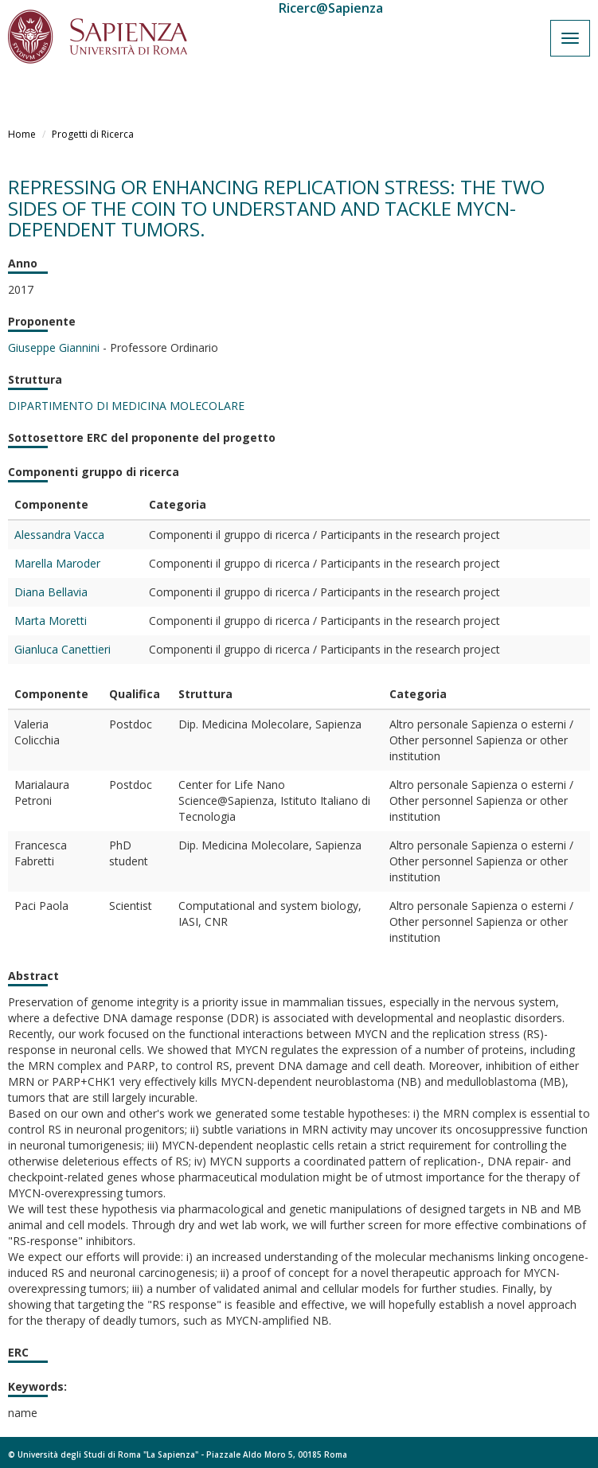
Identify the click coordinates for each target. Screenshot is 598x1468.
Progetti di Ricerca (93, 134)
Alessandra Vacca (59, 534)
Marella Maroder (57, 563)
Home (22, 134)
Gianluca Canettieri (62, 649)
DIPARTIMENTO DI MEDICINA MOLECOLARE (126, 405)
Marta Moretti (50, 620)
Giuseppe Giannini (54, 347)
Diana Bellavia (51, 591)
